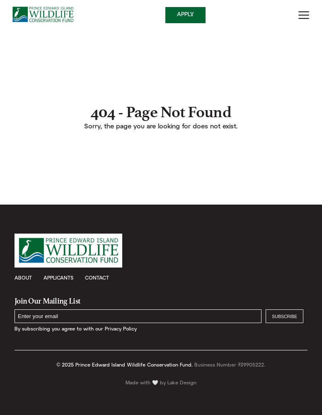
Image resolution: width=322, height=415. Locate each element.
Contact (97, 278)
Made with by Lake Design (161, 383)
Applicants (58, 278)
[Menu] (303, 15)
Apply (185, 14)
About (23, 278)
